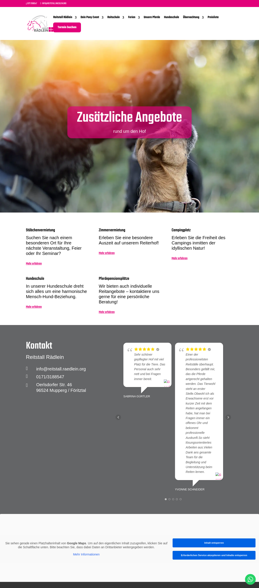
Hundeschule (171, 17)
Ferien (131, 17)
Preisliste (213, 17)
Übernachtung (191, 17)
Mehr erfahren (34, 264)
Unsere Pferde (152, 17)
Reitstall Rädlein (62, 17)
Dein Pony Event (89, 17)
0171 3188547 (32, 3)
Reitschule (113, 17)
